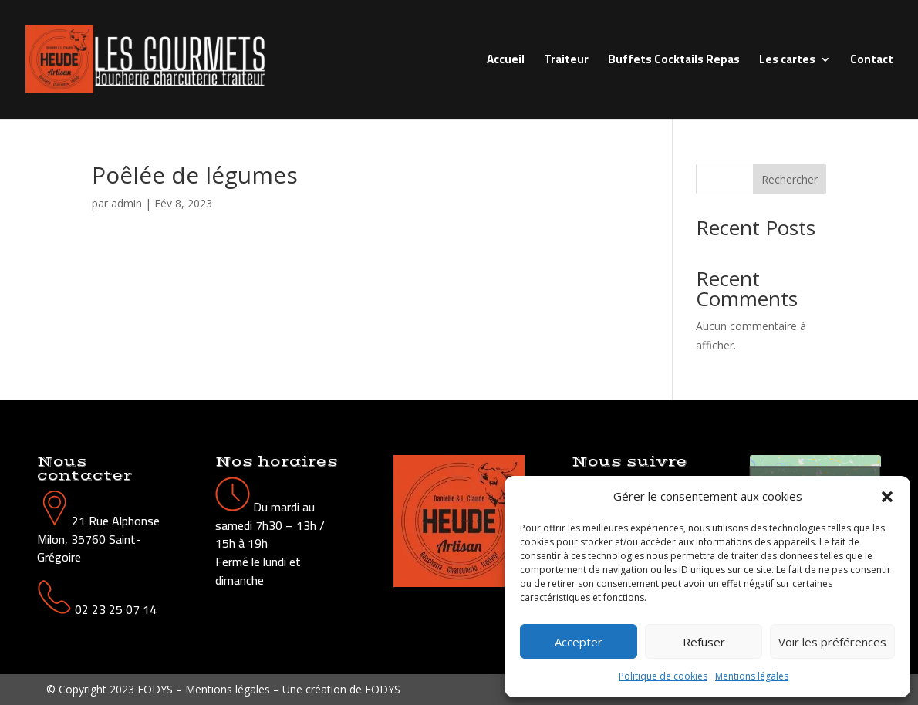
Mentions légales (751, 676)
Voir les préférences (832, 641)
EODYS (382, 689)
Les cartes (787, 62)
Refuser (704, 641)
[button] (887, 496)
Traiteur (566, 62)
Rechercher (789, 179)
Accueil (506, 62)
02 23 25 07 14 (116, 609)
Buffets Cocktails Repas (674, 62)
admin (126, 203)
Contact (871, 62)
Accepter (578, 641)
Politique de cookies (663, 676)
